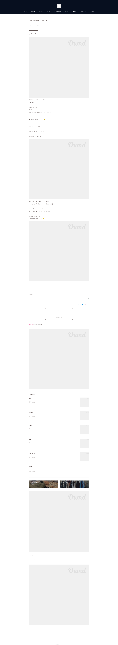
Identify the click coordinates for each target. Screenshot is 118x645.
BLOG (48, 11)
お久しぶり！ (32, 451)
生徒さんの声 (83, 11)
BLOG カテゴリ (57, 11)
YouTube (66, 11)
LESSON (41, 11)
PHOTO (92, 11)
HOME (25, 11)
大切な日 (31, 410)
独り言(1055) (31, 294)
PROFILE (33, 11)
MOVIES (74, 11)
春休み (30, 438)
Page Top (59, 636)
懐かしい (31, 397)
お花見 (30, 424)
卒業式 (30, 465)
